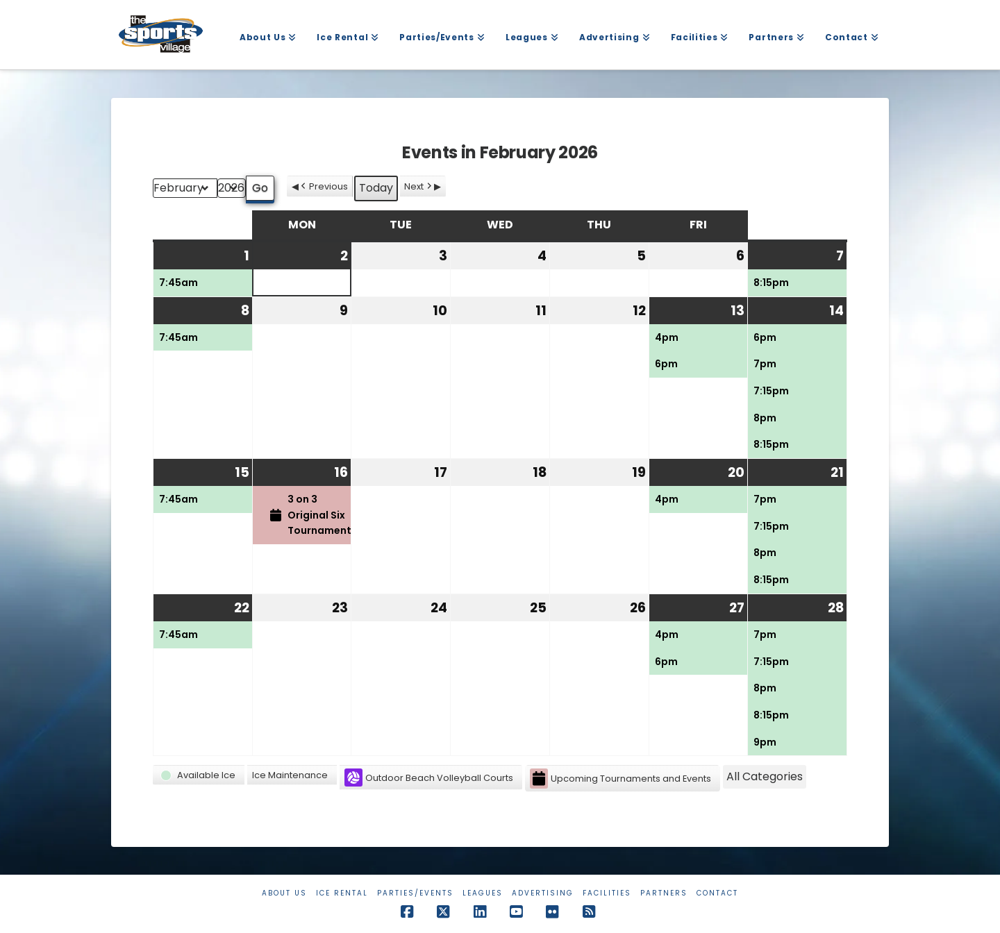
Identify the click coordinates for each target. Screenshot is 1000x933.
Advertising (543, 893)
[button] (198, 775)
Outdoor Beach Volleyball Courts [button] (428, 777)
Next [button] (419, 186)
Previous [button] (323, 186)
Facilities (607, 893)
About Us (284, 893)
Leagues (482, 893)
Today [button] (376, 188)
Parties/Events (415, 893)
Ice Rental (342, 893)
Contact (717, 893)
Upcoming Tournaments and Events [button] (620, 778)
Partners (664, 893)
